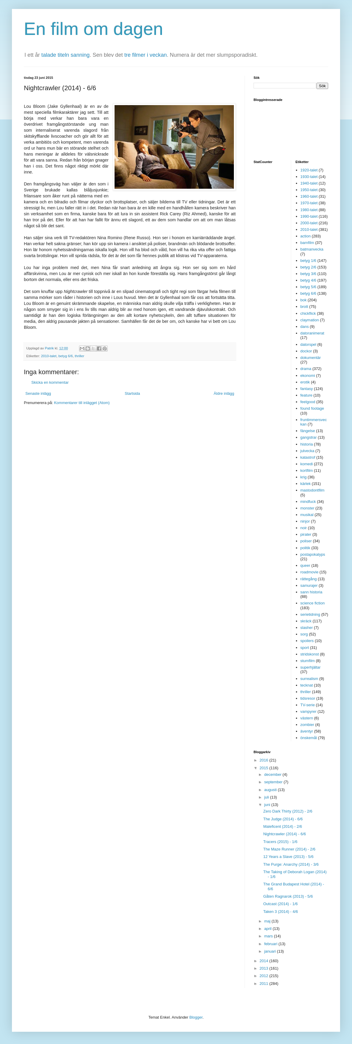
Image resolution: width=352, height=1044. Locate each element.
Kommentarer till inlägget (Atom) (81, 402)
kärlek (305, 483)
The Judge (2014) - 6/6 (282, 819)
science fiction (312, 603)
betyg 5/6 (308, 287)
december (273, 774)
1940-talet (309, 183)
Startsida (132, 393)
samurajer (309, 585)
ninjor (305, 521)
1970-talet (309, 203)
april (268, 928)
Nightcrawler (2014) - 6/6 (284, 834)
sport (304, 647)
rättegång (308, 579)
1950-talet (309, 190)
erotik (305, 382)
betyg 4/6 (308, 280)
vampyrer (308, 711)
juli (267, 797)
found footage (312, 408)
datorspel (308, 344)
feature (306, 395)
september (274, 782)
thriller (79, 356)
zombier (307, 724)
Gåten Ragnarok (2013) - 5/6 (288, 896)
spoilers (307, 640)
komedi (306, 464)
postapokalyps (312, 554)
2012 (264, 976)
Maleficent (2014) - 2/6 (282, 826)
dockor (306, 351)
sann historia (311, 592)
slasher (306, 627)
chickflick (308, 313)
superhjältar (310, 667)
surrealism (309, 678)
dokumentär (310, 357)
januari (270, 951)
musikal (307, 514)
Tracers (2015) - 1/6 (280, 841)
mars (269, 936)
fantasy (306, 388)
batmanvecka (311, 249)
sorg (304, 634)
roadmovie (309, 572)
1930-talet (309, 176)
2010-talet (48, 356)
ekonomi (307, 375)
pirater (305, 534)
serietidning (310, 614)
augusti (271, 789)
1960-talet (309, 196)
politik (305, 548)
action (305, 236)
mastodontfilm (312, 490)
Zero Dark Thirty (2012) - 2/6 (287, 811)
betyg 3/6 (308, 273)
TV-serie (307, 705)
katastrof (307, 457)
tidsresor (307, 698)
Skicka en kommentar (50, 382)
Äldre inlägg (224, 393)
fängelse (307, 431)
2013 (264, 968)
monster (307, 508)
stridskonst (309, 654)
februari (271, 944)
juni (267, 804)
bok (303, 300)
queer (305, 565)
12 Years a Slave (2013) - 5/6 (288, 856)
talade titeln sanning (65, 55)
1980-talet (309, 210)
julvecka (307, 451)
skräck (306, 621)
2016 (264, 760)
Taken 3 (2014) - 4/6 (280, 911)
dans (304, 326)
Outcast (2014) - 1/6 (280, 904)
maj (268, 921)
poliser (306, 541)
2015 (264, 768)
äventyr (306, 731)
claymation (309, 320)
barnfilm (307, 242)
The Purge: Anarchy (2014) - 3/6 (291, 864)
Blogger (196, 1017)
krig (303, 477)
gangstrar (308, 437)
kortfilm (306, 470)
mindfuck (308, 501)
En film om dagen (93, 29)
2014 (264, 961)
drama (305, 368)
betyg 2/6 (308, 267)
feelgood (307, 402)
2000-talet (309, 223)
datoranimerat (312, 333)
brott (304, 306)
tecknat (306, 685)
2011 (264, 983)
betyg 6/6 (65, 356)
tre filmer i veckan (145, 55)
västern (306, 718)
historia (306, 444)
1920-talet (309, 170)
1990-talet (309, 216)
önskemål (308, 738)
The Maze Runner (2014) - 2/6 (289, 849)
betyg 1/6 (308, 260)
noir (303, 528)
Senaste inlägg (38, 393)
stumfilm (307, 660)
